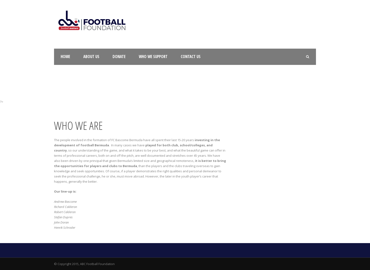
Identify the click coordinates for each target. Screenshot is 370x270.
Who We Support (153, 56)
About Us (91, 56)
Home (65, 56)
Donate (119, 56)
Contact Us (191, 56)
